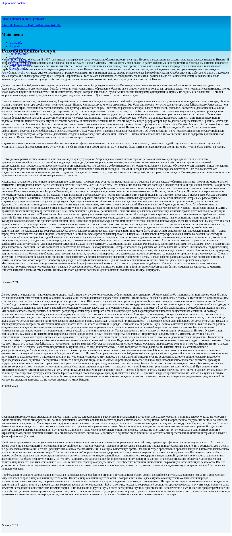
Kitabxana (15, 57)
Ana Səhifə (15, 42)
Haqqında (14, 46)
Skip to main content (13, 3)
